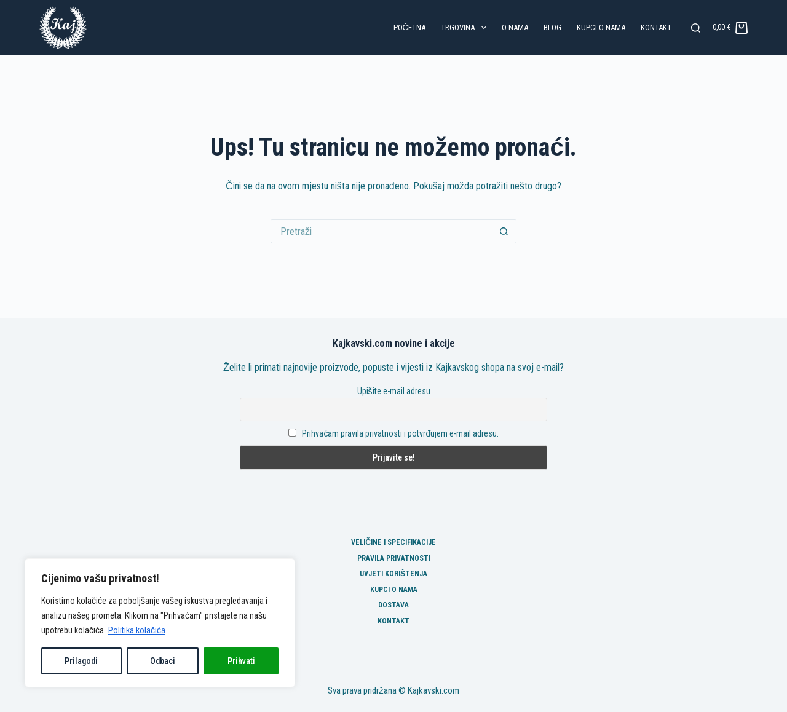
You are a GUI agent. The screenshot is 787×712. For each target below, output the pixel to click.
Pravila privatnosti (393, 558)
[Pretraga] (695, 28)
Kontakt (656, 27)
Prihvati (241, 661)
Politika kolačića (136, 630)
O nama (515, 27)
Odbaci (162, 661)
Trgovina (466, 27)
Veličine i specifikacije (393, 542)
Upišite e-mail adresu (393, 391)
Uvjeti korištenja (393, 573)
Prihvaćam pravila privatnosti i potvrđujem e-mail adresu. (400, 433)
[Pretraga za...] (381, 231)
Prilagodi (81, 661)
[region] (160, 622)
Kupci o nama (601, 27)
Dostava (393, 605)
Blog (552, 27)
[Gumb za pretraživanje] (504, 231)
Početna (409, 27)
